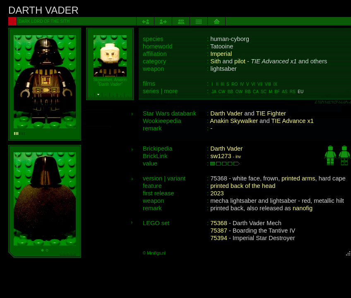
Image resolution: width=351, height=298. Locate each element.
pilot (239, 61)
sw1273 (220, 156)
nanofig (303, 208)
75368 (218, 223)
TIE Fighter (271, 113)
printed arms (298, 178)
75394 (218, 238)
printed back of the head (242, 186)
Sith (215, 61)
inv (238, 156)
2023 (217, 193)
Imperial (221, 53)
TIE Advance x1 (292, 121)
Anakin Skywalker (234, 121)
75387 (218, 230)
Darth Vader (226, 113)
